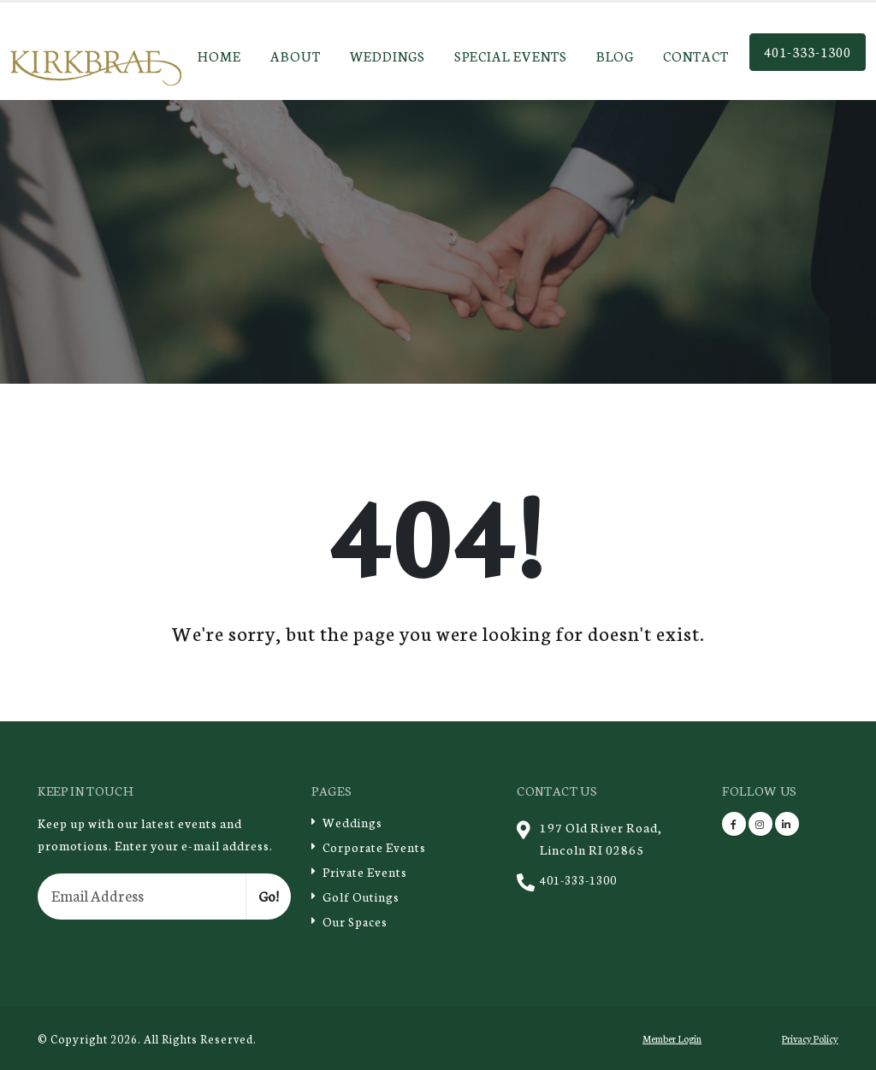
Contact (696, 55)
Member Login (671, 1038)
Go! (268, 895)
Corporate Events (375, 846)
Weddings (387, 55)
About (295, 55)
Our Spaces (357, 921)
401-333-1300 (807, 51)
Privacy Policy (808, 1038)
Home (219, 55)
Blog (615, 55)
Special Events (510, 55)
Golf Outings (362, 896)
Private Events (366, 871)
